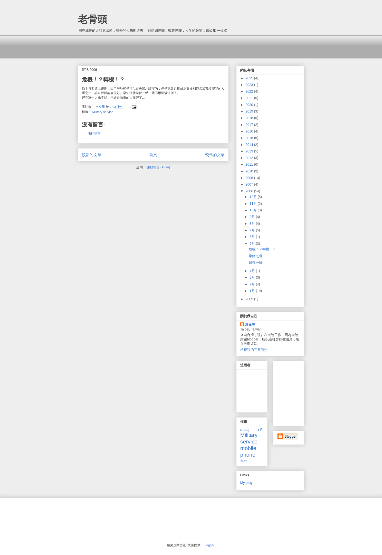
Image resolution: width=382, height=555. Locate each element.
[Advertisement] (166, 46)
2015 (250, 138)
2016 (250, 131)
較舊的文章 (215, 155)
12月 (253, 197)
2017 (250, 125)
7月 (252, 230)
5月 (252, 243)
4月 (252, 271)
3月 (252, 277)
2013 (250, 151)
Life (261, 430)
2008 (250, 178)
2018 (250, 118)
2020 (250, 105)
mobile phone (248, 451)
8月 (252, 224)
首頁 (153, 155)
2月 (252, 284)
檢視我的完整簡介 (253, 350)
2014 (250, 145)
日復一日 (255, 262)
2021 (250, 98)
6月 (252, 237)
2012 (250, 158)
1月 (252, 291)
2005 (250, 299)
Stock (243, 460)
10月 (253, 210)
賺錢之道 (255, 256)
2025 (250, 78)
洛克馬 (250, 324)
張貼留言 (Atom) (158, 167)
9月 (252, 217)
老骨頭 (92, 19)
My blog (246, 483)
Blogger (208, 545)
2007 (250, 184)
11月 (253, 204)
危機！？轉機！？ (262, 249)
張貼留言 (94, 133)
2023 (250, 85)
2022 (250, 91)
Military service (102, 112)
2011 (250, 164)
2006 (250, 191)
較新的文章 (91, 155)
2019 (250, 111)
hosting (244, 430)
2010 (250, 171)
